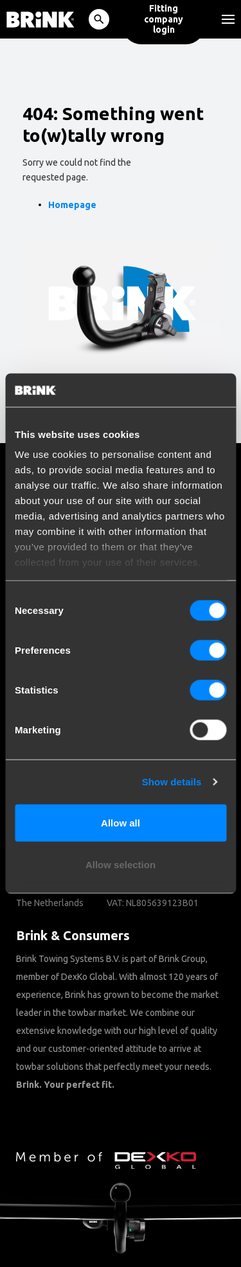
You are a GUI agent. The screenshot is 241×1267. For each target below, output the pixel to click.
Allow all (120, 822)
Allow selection (120, 864)
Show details (172, 781)
